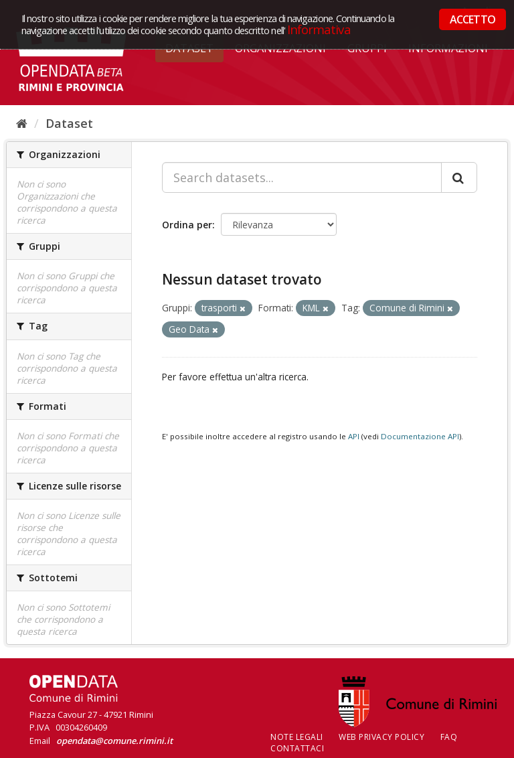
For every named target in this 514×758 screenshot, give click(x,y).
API (353, 436)
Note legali (296, 737)
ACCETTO (472, 19)
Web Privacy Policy (381, 737)
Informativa (319, 29)
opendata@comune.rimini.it (114, 741)
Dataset (69, 123)
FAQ (449, 737)
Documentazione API (420, 436)
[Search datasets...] (302, 177)
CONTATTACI (297, 748)
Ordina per (187, 224)
